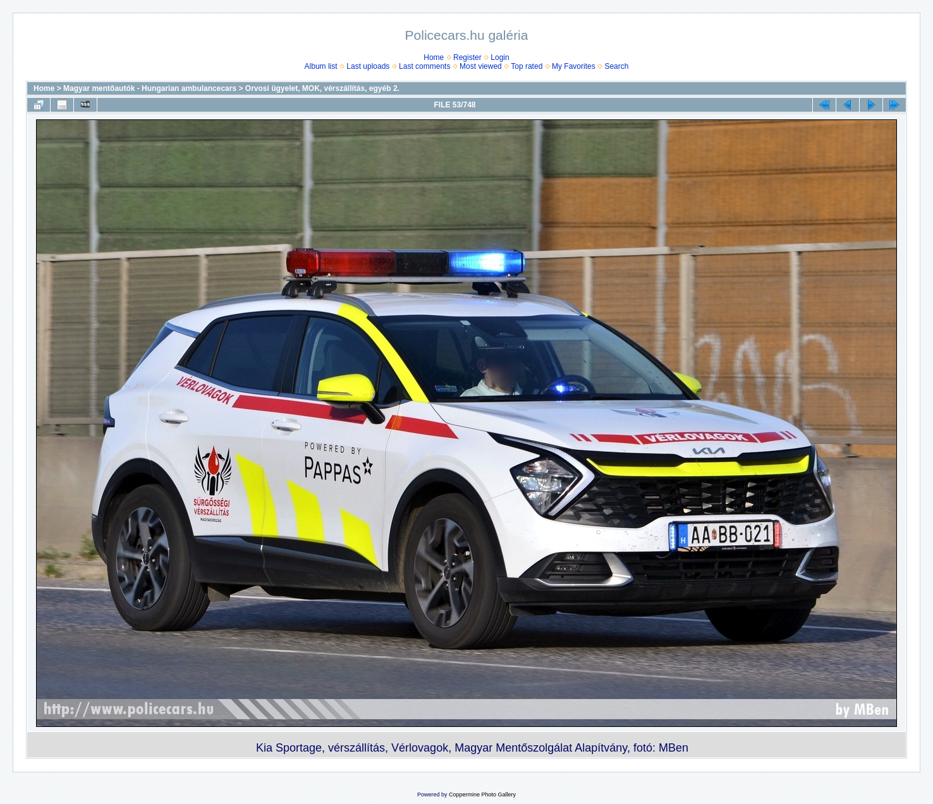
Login (500, 57)
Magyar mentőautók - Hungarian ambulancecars (149, 88)
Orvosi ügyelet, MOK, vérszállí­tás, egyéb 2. (322, 88)
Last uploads (367, 66)
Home (434, 57)
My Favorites (573, 66)
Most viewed (481, 66)
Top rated (526, 66)
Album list (321, 66)
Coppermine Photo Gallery (482, 794)
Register (467, 57)
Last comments (424, 66)
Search (616, 66)
